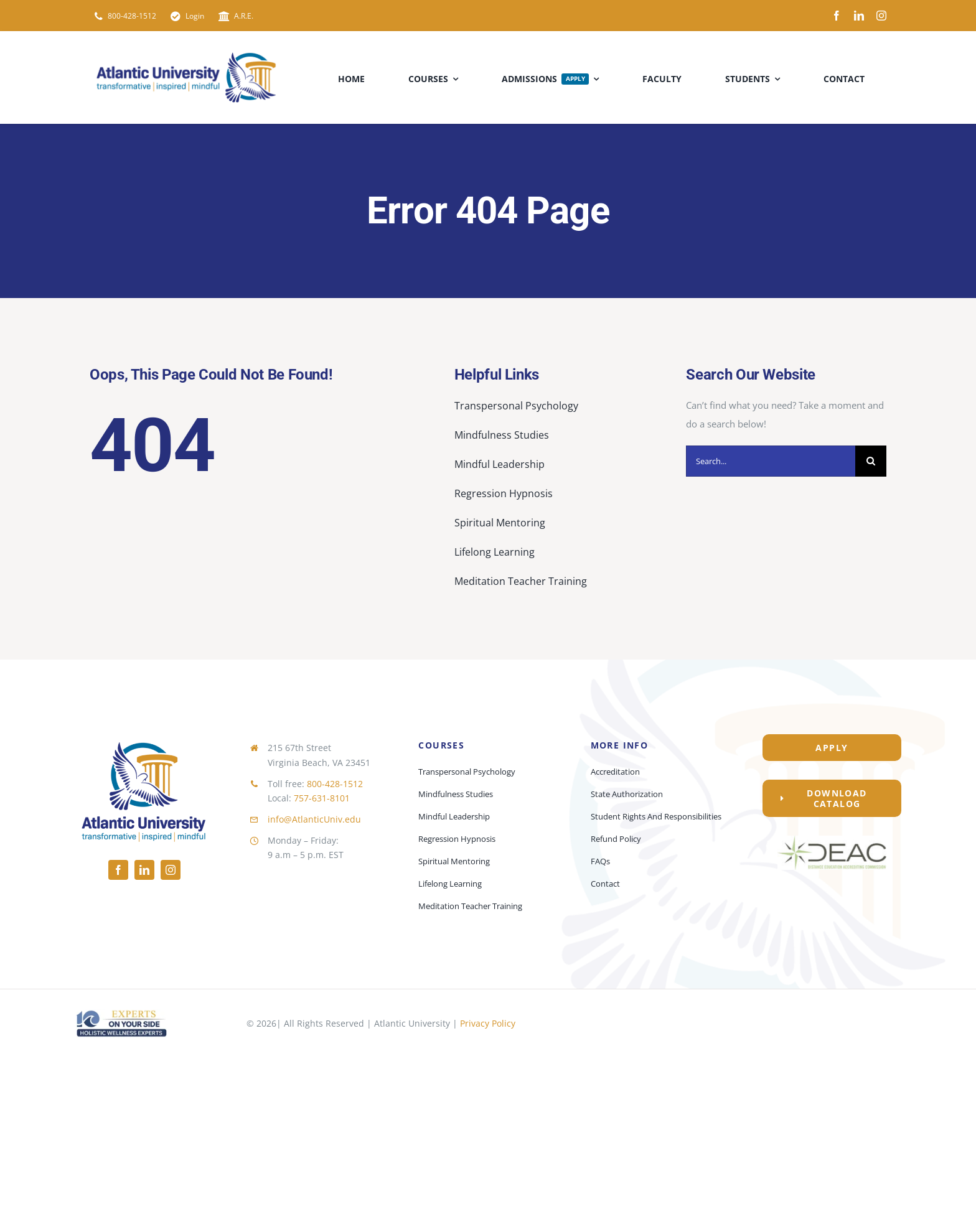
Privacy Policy (487, 1023)
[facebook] (837, 16)
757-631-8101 (322, 798)
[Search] (870, 461)
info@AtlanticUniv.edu (314, 819)
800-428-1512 (335, 784)
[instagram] (881, 16)
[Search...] (770, 461)
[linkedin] (859, 16)
